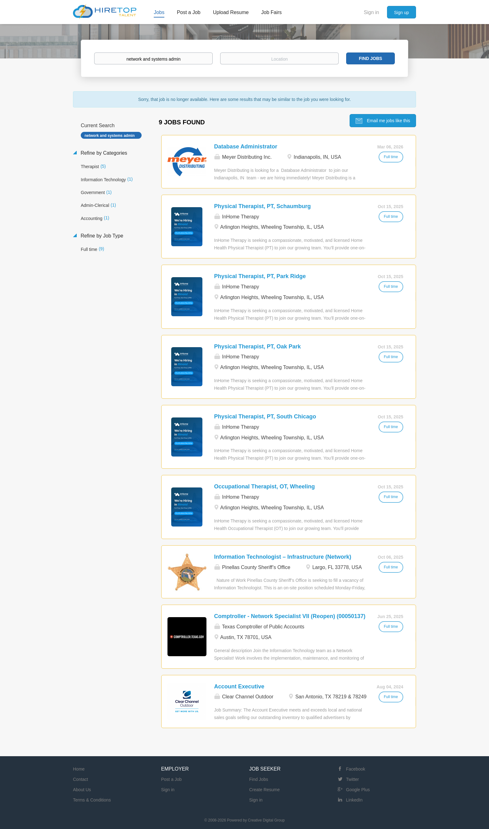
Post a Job (171, 779)
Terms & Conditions (92, 799)
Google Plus (358, 789)
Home (79, 768)
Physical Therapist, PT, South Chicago (265, 416)
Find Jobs (370, 58)
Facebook (355, 768)
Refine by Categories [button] (103, 152)
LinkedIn (354, 799)
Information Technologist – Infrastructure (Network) (282, 556)
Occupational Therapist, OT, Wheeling (264, 486)
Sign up (401, 12)
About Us (82, 789)
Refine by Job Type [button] (101, 235)
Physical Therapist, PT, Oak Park (257, 346)
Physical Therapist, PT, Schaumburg (262, 206)
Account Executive (239, 686)
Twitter (352, 779)
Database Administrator (245, 146)
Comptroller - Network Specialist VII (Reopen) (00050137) (290, 616)
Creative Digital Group (266, 820)
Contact (80, 779)
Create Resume (264, 789)
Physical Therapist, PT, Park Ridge (260, 276)
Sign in (371, 12)
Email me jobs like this (388, 120)
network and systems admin (110, 135)
